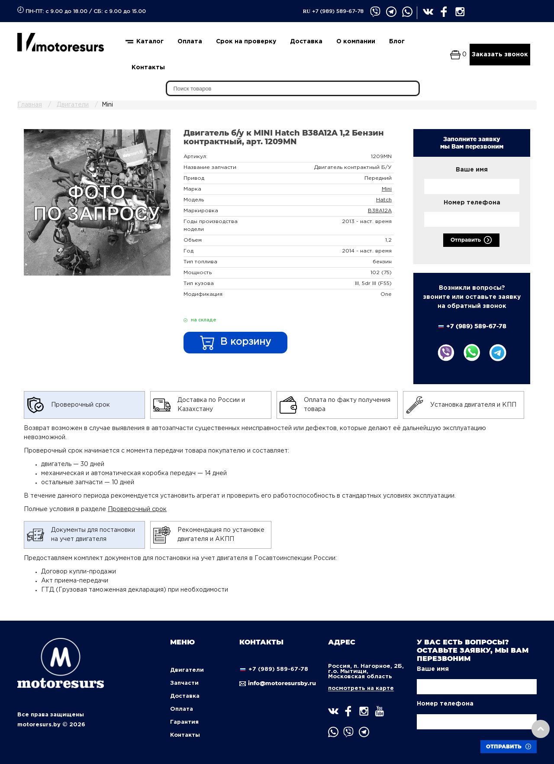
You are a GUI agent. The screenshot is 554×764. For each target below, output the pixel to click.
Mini (387, 189)
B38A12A (380, 210)
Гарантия (184, 722)
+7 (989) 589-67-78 (333, 11)
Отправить (471, 240)
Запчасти (184, 683)
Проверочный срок (137, 509)
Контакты (148, 67)
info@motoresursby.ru (277, 683)
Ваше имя (472, 169)
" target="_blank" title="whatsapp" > (407, 12)
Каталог (150, 41)
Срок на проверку (246, 41)
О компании (355, 41)
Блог (397, 41)
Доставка (306, 41)
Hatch (384, 199)
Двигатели (187, 670)
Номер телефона (472, 202)
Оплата (189, 41)
